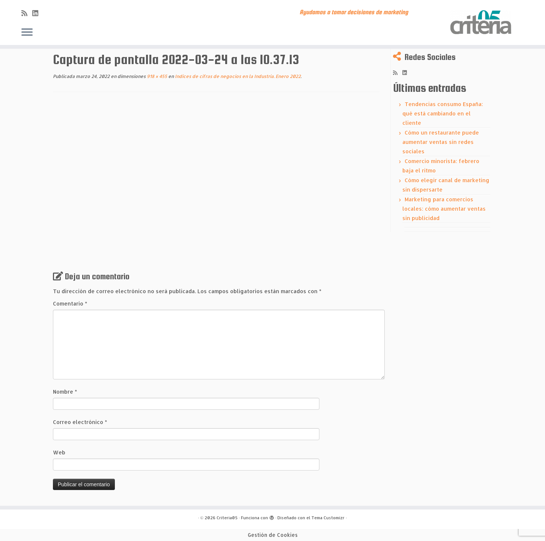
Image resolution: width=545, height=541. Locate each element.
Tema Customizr (328, 517)
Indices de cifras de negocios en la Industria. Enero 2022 (237, 76)
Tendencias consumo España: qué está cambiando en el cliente (442, 113)
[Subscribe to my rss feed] (26, 13)
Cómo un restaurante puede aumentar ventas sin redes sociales (440, 141)
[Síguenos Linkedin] (37, 13)
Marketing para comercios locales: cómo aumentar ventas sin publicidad (444, 208)
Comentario (70, 303)
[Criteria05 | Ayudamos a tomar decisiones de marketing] (482, 22)
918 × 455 (156, 76)
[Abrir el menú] (27, 32)
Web (59, 452)
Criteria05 (227, 517)
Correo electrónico (80, 422)
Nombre (65, 391)
